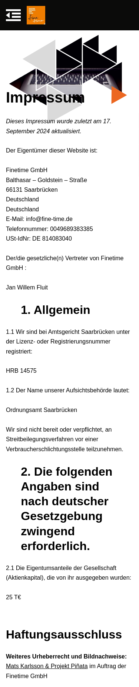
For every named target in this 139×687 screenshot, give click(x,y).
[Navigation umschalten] (13, 15)
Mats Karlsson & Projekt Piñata (47, 666)
